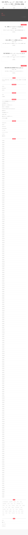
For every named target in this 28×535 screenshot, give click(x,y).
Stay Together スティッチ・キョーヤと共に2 (14, 53)
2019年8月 (3, 291)
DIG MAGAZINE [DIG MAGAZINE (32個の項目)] (18, 503)
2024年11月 (3, 174)
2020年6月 (3, 272)
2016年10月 (3, 355)
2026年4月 (3, 142)
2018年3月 (3, 323)
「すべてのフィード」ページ (13, 79)
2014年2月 (3, 415)
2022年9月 (3, 221)
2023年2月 (3, 212)
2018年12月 (3, 306)
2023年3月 (3, 210)
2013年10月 (3, 423)
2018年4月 (3, 321)
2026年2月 (3, 146)
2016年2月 (3, 370)
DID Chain (3, 86)
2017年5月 (3, 342)
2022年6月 (3, 227)
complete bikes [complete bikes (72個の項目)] (4, 503)
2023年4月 (3, 208)
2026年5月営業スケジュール (5, 112)
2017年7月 (3, 338)
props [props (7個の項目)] (13, 509)
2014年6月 (3, 408)
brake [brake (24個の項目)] (17, 501)
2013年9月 (3, 425)
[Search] (25, 8)
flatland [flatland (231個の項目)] (4, 505)
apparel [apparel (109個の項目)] (15, 501)
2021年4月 (3, 253)
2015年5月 (3, 387)
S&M (2, 124)
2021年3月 (3, 255)
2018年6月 (3, 317)
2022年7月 (3, 225)
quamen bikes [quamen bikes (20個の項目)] (21, 509)
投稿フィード (3, 522)
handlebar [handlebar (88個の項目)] (23, 505)
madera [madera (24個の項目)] (9, 507)
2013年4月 (3, 434)
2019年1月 (3, 304)
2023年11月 (3, 195)
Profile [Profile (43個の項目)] (10, 509)
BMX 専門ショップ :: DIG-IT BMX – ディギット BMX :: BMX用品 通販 (14, 3)
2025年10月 (3, 153)
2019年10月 (3, 287)
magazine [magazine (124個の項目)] (13, 507)
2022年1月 (3, 236)
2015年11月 (3, 376)
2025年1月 (3, 170)
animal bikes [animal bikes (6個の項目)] (10, 501)
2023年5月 (3, 206)
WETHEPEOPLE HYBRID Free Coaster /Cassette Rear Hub (8, 108)
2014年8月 (3, 404)
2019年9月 (3, 289)
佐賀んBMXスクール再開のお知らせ (14, 40)
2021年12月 (3, 238)
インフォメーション (4, 132)
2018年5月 (3, 319)
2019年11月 (3, 285)
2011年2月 (3, 483)
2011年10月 (3, 468)
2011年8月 (3, 472)
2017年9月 (3, 334)
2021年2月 (3, 257)
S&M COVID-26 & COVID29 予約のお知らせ (14, 67)
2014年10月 (3, 400)
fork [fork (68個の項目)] (6, 505)
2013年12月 (3, 419)
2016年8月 (3, 359)
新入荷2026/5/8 (3, 110)
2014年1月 (3, 417)
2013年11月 (3, 421)
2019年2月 (3, 302)
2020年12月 (3, 261)
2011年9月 (3, 470)
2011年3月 (3, 481)
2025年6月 (3, 161)
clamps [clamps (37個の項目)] (21, 501)
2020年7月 (3, 270)
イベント (3, 130)
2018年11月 (3, 308)
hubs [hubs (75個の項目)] (3, 507)
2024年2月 (3, 189)
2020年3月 (3, 278)
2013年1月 (3, 440)
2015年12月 (3, 374)
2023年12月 (3, 193)
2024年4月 (3, 185)
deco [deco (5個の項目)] (14, 503)
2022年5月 (3, 229)
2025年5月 (3, 163)
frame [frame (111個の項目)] (9, 505)
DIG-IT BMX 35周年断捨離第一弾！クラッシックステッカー (8, 101)
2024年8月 (3, 178)
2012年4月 (3, 457)
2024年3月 (3, 187)
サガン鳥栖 (3, 96)
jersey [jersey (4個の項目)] (6, 507)
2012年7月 (3, 451)
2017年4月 (3, 344)
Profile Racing (3, 122)
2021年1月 (3, 259)
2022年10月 (3, 219)
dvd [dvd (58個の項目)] (22, 503)
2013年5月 (3, 432)
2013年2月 (3, 438)
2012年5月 (3, 455)
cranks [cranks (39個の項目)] (12, 503)
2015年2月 (3, 393)
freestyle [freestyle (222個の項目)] (17, 505)
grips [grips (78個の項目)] (20, 505)
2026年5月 (3, 140)
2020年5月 (3, 274)
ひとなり (3, 94)
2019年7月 (3, 293)
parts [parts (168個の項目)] (7, 509)
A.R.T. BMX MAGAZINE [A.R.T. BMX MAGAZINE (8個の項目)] (5, 501)
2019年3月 (3, 300)
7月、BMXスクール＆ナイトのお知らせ (14, 26)
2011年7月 (3, 474)
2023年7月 (3, 202)
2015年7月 (3, 383)
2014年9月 (3, 402)
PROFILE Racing (4, 88)
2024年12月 (3, 172)
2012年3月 (3, 459)
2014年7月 (3, 406)
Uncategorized (24, 24)
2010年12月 (3, 487)
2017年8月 (3, 336)
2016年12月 (3, 351)
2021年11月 (3, 240)
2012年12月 (3, 442)
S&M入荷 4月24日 (4, 114)
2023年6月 (3, 204)
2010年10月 (3, 491)
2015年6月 (3, 385)
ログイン (3, 520)
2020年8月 (3, 268)
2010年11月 (3, 489)
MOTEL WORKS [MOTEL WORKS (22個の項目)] (17, 507)
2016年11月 (3, 353)
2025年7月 (3, 159)
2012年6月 (3, 453)
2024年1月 (3, 191)
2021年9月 (3, 244)
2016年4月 (3, 366)
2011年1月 (3, 485)
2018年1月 (3, 327)
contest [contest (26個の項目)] (8, 503)
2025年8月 (3, 157)
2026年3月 (3, 144)
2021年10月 (3, 242)
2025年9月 (3, 155)
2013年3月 (3, 436)
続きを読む (14, 45)
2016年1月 (3, 372)
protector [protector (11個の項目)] (17, 509)
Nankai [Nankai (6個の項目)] (21, 507)
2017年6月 (3, 340)
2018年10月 (3, 310)
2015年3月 (3, 391)
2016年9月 (3, 357)
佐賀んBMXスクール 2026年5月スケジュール (7, 116)
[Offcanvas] (3, 7)
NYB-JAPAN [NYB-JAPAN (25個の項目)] (4, 509)
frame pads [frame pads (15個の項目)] (13, 505)
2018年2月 (3, 325)
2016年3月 (3, 368)
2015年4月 (3, 389)
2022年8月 (3, 223)
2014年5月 (3, 410)
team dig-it (3, 126)
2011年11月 (3, 466)
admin (15, 28)
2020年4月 (3, 276)
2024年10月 (3, 176)
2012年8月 (3, 449)
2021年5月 (3, 251)
